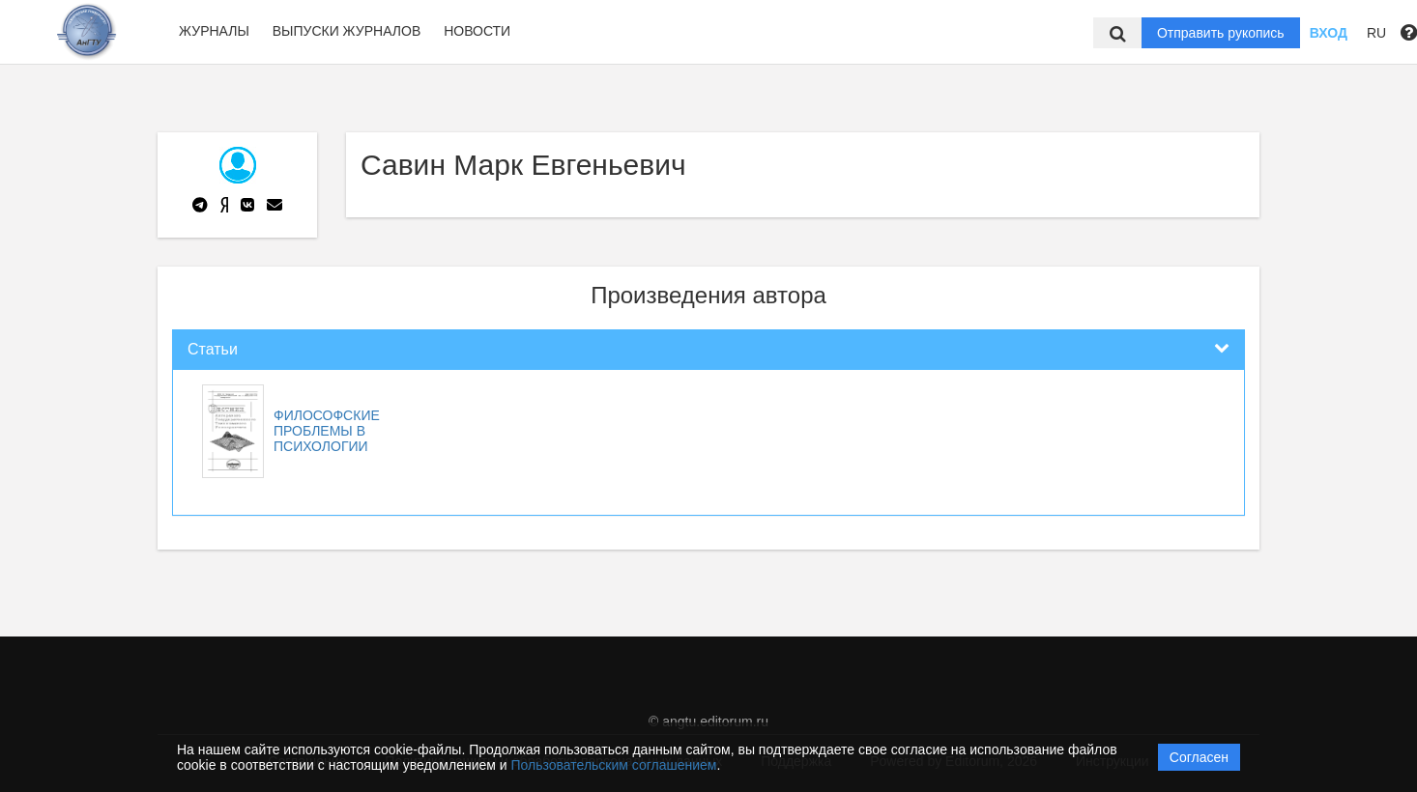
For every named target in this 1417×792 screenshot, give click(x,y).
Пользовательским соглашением (614, 765)
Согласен (1199, 757)
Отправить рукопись (1221, 33)
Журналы (214, 31)
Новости (477, 31)
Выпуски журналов (347, 31)
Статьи (213, 349)
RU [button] (1376, 33)
